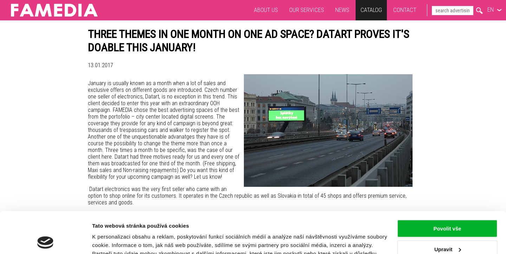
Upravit (447, 208)
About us (266, 9)
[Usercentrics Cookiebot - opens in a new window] (45, 240)
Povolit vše (447, 187)
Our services (306, 9)
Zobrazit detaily (111, 240)
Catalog (371, 9)
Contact (404, 9)
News (342, 9)
